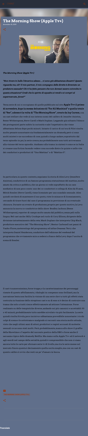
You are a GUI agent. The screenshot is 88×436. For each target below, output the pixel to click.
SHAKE (10, 3)
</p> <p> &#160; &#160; (10, 373)
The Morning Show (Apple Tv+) (16, 394)
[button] (4, 29)
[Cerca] (84, 4)
